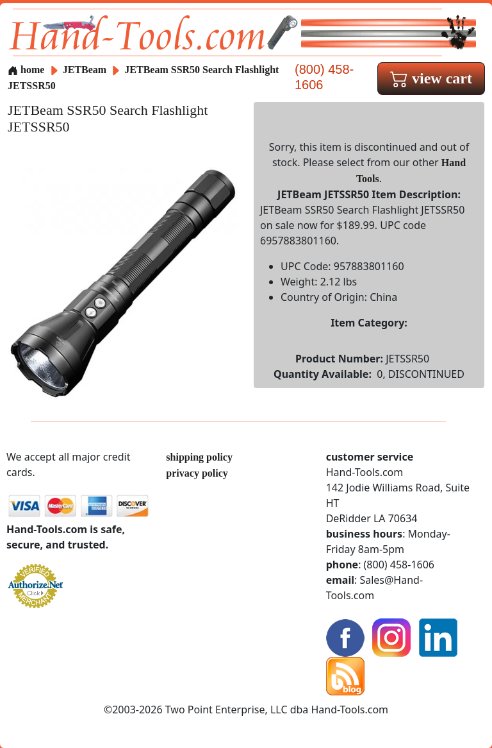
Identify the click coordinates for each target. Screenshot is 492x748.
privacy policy (196, 473)
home (26, 69)
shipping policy (199, 457)
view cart (431, 78)
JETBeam (86, 69)
